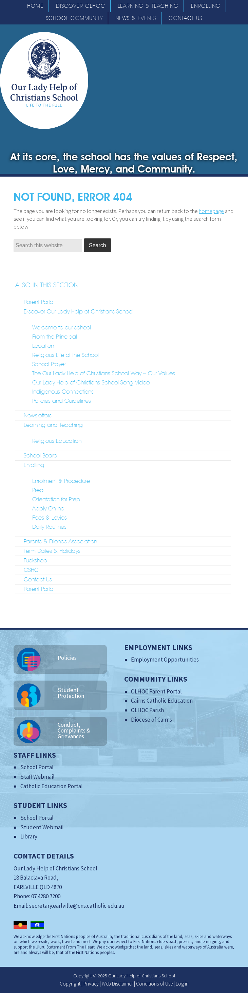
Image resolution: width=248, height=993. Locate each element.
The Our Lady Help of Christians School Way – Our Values (103, 373)
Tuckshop (35, 560)
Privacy (91, 983)
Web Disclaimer (117, 983)
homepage (211, 211)
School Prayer (49, 364)
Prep (37, 490)
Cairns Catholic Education (162, 700)
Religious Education (56, 440)
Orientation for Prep (56, 499)
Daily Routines (49, 526)
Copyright (70, 983)
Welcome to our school (61, 327)
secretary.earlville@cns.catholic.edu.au (77, 905)
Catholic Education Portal (51, 786)
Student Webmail (42, 827)
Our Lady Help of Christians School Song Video (91, 382)
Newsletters (38, 415)
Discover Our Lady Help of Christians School (78, 311)
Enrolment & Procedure (61, 480)
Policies (67, 658)
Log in (182, 983)
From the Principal (54, 336)
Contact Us (38, 579)
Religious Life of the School (65, 354)
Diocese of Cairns (151, 719)
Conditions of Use (154, 983)
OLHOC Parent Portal (156, 691)
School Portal (37, 767)
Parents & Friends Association (60, 541)
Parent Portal (39, 302)
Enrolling (34, 465)
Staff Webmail (37, 776)
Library (28, 836)
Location (43, 345)
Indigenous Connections (63, 391)
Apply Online (48, 508)
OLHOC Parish (147, 710)
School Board (40, 455)
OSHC (31, 569)
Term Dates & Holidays (52, 550)
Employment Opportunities (165, 659)
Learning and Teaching (53, 424)
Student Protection (71, 693)
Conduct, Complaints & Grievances (74, 730)
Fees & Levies (49, 517)
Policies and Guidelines (61, 400)
